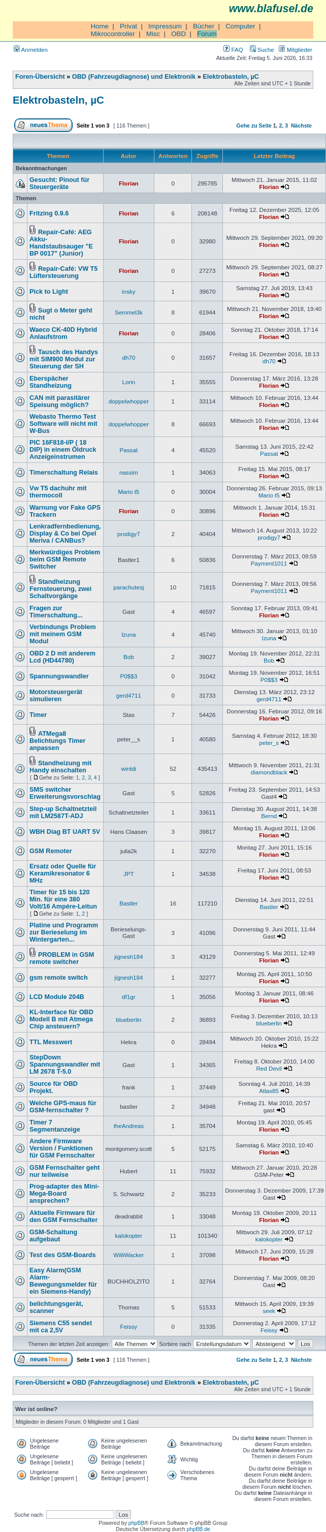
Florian (129, 183)
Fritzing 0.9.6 (49, 213)
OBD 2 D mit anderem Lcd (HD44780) (62, 657)
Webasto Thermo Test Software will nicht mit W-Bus (63, 423)
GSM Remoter (50, 851)
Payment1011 (269, 563)
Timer (38, 714)
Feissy (129, 1326)
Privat (128, 26)
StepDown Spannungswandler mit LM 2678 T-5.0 (64, 1064)
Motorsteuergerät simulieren (55, 696)
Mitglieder (295, 49)
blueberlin (128, 1019)
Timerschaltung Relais (63, 472)
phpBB (136, 1523)
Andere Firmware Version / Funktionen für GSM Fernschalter (62, 1148)
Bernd (269, 815)
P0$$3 (129, 676)
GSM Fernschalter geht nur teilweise (64, 1171)
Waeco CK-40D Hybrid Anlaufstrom (63, 333)
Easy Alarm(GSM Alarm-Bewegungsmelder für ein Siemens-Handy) (63, 1281)
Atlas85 (269, 1090)
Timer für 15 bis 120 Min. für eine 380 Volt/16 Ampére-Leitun (63, 899)
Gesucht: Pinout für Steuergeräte (59, 183)
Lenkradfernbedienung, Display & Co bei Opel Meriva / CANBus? (65, 533)
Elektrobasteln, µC (231, 76)
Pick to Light (48, 291)
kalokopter (129, 1235)
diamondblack (269, 772)
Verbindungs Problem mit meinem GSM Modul (62, 634)
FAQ (233, 49)
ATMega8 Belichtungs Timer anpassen (57, 741)
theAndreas (129, 1125)
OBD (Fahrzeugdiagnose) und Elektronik (133, 76)
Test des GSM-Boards (62, 1255)
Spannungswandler (59, 676)
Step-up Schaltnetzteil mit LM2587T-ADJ (62, 812)
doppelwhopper (129, 401)
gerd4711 (128, 695)
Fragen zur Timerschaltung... (56, 612)
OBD (178, 34)
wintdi (129, 768)
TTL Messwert (50, 1042)
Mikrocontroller (112, 34)
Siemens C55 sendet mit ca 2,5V (60, 1327)
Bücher (203, 26)
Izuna (128, 634)
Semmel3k (129, 312)
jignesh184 (128, 956)
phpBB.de (198, 1529)
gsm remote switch (58, 977)
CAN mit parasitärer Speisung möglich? (59, 401)
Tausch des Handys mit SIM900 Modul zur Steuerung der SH (63, 359)
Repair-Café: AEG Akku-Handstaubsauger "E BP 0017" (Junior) (61, 243)
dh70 (128, 357)
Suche (262, 49)
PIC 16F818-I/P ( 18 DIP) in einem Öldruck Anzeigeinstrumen (62, 449)
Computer (240, 26)
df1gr (128, 996)
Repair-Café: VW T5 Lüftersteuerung (63, 272)
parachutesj (128, 587)
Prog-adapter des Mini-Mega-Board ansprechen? (64, 1193)
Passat (129, 450)
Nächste (301, 125)
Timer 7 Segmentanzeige (54, 1126)
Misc (153, 34)
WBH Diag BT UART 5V (64, 831)
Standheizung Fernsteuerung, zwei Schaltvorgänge (60, 589)
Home (99, 26)
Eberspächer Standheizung (50, 382)
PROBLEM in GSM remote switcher (61, 958)
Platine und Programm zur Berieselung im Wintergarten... (63, 932)
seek (269, 1310)
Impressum (165, 26)
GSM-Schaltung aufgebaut (53, 1236)
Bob (128, 656)
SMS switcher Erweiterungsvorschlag (65, 793)
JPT (128, 873)
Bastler (128, 903)
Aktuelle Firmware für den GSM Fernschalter (63, 1216)
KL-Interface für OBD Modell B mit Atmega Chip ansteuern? (61, 1019)
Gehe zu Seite (254, 125)
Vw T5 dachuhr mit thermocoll (58, 492)
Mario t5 (128, 491)
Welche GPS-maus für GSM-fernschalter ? (62, 1107)
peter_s (269, 742)
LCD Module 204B (56, 997)
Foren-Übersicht (40, 76)
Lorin (128, 382)
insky (128, 291)
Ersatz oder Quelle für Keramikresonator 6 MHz (62, 873)
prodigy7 (128, 533)
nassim (128, 472)
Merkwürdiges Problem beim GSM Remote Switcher (64, 559)
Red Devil (268, 1068)
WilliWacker (128, 1255)
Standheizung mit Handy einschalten (60, 767)
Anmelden (31, 49)
